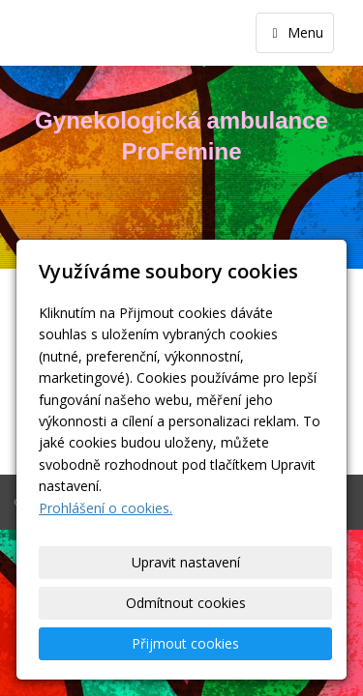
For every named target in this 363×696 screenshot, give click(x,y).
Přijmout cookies (185, 643)
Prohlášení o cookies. (105, 508)
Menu (294, 32)
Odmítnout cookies (186, 603)
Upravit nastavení (186, 562)
